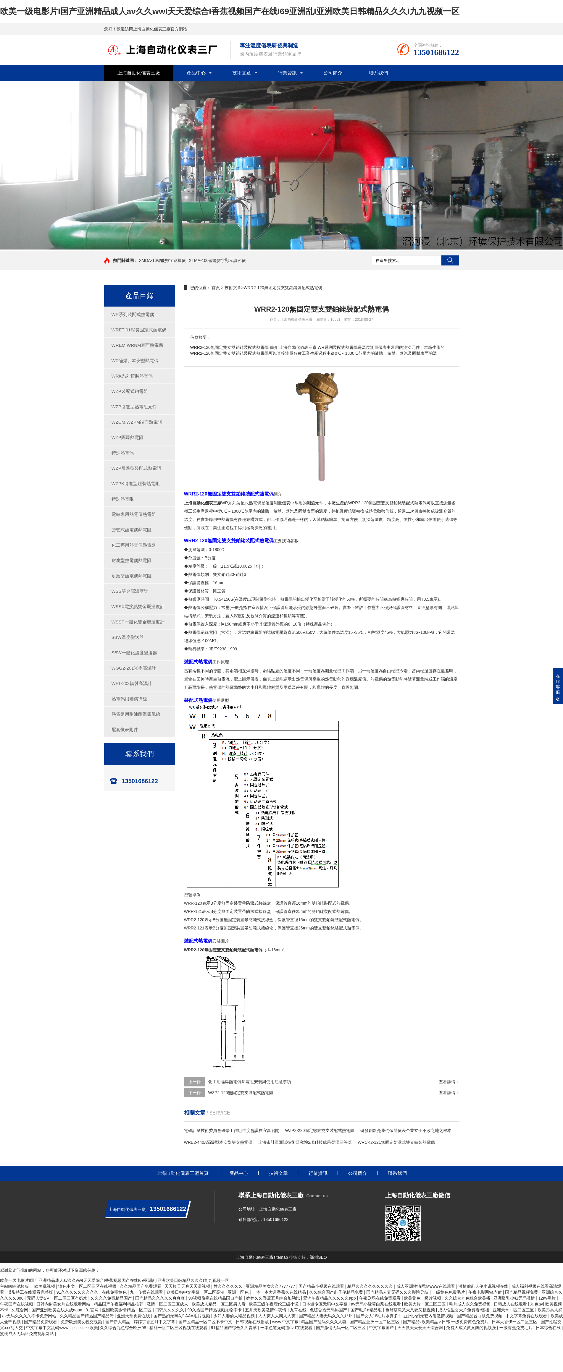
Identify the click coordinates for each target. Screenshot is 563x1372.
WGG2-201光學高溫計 (134, 667)
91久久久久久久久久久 (78, 1292)
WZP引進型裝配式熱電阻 (136, 468)
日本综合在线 (549, 1327)
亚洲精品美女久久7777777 (271, 1286)
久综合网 (20, 1310)
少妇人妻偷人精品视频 (234, 1315)
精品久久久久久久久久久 (370, 1286)
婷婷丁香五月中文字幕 (155, 1321)
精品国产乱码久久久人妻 (324, 1321)
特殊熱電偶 (123, 452)
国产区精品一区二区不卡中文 (205, 1321)
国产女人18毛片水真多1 (378, 1315)
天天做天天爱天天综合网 (420, 1327)
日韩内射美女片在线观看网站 (63, 1304)
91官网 (92, 1310)
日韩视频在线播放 (253, 1321)
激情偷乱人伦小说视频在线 (484, 1286)
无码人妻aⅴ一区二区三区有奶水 (57, 1298)
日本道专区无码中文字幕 (325, 1304)
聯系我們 (378, 72)
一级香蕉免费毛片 (516, 1327)
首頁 (216, 287)
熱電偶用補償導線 (129, 698)
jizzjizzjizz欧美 (85, 1327)
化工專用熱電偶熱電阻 (134, 544)
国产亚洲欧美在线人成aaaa (57, 1310)
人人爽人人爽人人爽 (277, 1315)
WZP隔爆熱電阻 (127, 437)
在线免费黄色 (115, 1292)
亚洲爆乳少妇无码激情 (514, 1298)
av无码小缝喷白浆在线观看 (376, 1304)
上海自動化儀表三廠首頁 (183, 1173)
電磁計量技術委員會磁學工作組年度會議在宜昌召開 (231, 1130)
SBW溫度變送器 (128, 637)
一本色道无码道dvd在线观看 (287, 1327)
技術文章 (241, 72)
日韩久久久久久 (170, 1310)
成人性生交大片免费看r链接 (464, 1310)
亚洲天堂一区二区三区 (514, 1310)
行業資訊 (287, 72)
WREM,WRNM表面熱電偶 (137, 345)
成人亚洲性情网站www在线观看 (426, 1286)
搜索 (450, 260)
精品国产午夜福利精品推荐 (119, 1304)
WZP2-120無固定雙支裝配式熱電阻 (241, 1092)
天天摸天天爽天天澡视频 (187, 1286)
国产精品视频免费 (522, 1292)
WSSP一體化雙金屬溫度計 (138, 621)
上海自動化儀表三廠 (138, 72)
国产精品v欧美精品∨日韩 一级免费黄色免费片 (446, 1321)
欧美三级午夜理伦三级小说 (274, 1304)
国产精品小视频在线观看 (322, 1286)
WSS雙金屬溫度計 (130, 591)
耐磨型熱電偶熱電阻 (131, 575)
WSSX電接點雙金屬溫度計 (138, 606)
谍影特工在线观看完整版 (30, 1292)
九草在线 (299, 1310)
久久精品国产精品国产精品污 (87, 1315)
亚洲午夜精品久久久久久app (330, 1298)
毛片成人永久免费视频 (470, 1304)
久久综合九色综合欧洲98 (123, 1327)
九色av (536, 1304)
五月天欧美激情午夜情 (266, 1310)
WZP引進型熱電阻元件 (134, 406)
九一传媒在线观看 (147, 1292)
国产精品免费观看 (41, 1321)
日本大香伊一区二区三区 (515, 1321)
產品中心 (196, 72)
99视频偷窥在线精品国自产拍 (216, 1298)
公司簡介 (332, 72)
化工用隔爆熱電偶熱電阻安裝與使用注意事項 (249, 1081)
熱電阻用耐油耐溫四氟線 (136, 714)
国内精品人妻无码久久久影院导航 (398, 1292)
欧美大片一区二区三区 (425, 1304)
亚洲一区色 (239, 1292)
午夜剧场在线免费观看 (380, 1298)
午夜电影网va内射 (485, 1292)
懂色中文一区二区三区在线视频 (87, 1286)
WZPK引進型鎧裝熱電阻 (136, 483)
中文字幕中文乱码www (47, 1327)
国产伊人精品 (118, 1321)
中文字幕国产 (382, 1327)
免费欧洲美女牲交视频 (82, 1321)
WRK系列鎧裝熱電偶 (132, 375)
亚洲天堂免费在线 (134, 1315)
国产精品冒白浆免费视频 (480, 1315)
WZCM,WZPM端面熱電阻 (137, 422)
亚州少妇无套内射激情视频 (429, 1315)
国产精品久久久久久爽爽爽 (160, 1298)
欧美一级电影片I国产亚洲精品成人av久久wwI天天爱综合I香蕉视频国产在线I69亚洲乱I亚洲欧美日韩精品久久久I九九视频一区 (229, 11)
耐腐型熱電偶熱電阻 (131, 560)
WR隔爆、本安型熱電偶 (135, 360)
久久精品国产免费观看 (141, 1286)
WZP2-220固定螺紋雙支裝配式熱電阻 (320, 1130)
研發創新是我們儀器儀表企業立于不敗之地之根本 (405, 1130)
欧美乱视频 (45, 1286)
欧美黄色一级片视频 (423, 1298)
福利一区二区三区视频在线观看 (179, 1327)
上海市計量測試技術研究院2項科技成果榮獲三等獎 (305, 1142)
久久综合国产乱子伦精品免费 (336, 1292)
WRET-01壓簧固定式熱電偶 (139, 329)
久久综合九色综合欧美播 (468, 1298)
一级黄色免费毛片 (449, 1292)
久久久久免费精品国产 (112, 1298)
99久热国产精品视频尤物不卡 (215, 1310)
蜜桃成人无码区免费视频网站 (27, 1333)
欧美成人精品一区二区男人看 (219, 1304)
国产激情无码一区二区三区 (341, 1327)
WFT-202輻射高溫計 (132, 683)
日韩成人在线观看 (511, 1304)
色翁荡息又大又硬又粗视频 (410, 1310)
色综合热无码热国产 (329, 1310)
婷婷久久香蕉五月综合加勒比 (273, 1298)
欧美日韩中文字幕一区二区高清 (196, 1292)
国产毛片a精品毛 (367, 1310)
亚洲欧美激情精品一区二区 (127, 1310)
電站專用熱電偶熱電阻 (134, 514)
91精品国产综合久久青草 (234, 1327)
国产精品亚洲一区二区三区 (375, 1321)
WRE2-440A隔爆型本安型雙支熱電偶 (218, 1142)
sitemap (280, 1257)
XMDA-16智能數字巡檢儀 (162, 260)
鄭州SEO (318, 1257)
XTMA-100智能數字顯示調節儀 (217, 260)
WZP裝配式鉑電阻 (130, 391)
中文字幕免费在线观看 (527, 1315)
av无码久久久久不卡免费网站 (30, 1315)
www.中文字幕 (285, 1321)
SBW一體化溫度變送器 (134, 652)
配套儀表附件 (125, 729)
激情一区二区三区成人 (168, 1304)
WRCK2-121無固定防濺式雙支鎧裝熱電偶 (396, 1142)
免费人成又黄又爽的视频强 (471, 1327)
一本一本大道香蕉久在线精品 (279, 1292)
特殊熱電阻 (123, 498)
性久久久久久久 (229, 1286)
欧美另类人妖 (550, 1310)
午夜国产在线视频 (17, 1304)
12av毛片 (547, 1298)
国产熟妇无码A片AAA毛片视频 (182, 1315)
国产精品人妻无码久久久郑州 (326, 1315)
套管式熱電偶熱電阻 (131, 529)
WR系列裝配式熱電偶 (133, 314)
